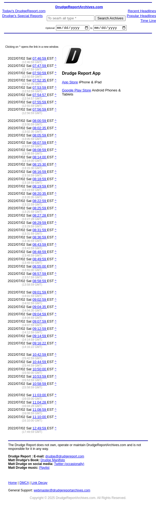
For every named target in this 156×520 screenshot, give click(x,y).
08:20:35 (40, 194)
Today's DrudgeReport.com (23, 11)
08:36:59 (40, 238)
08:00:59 (40, 121)
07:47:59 (40, 66)
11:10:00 (40, 418)
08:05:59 (40, 136)
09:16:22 (40, 344)
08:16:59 (40, 172)
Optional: (50, 29)
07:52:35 (40, 81)
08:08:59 (40, 151)
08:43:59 (40, 245)
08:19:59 (40, 187)
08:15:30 (40, 165)
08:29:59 (40, 223)
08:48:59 (40, 253)
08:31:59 (40, 231)
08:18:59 (40, 180)
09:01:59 (40, 293)
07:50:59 (40, 74)
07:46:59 (40, 59)
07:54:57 (40, 96)
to (91, 29)
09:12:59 (40, 329)
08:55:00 (40, 267)
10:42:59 (40, 355)
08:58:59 (40, 282)
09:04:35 (40, 308)
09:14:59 (40, 337)
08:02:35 (40, 129)
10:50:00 (40, 370)
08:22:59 (40, 202)
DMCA (24, 483)
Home (12, 483)
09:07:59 (40, 322)
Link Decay (39, 483)
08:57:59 (40, 274)
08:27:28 (40, 216)
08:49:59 (40, 260)
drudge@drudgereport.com (64, 457)
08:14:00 (40, 158)
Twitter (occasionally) (69, 465)
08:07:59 (40, 143)
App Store (70, 83)
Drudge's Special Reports (22, 16)
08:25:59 (40, 209)
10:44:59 (40, 363)
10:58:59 (40, 384)
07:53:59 (40, 88)
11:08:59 (40, 410)
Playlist (44, 468)
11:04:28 (40, 403)
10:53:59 (40, 377)
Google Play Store (76, 91)
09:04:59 (40, 315)
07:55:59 (40, 103)
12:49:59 (40, 429)
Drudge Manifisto (53, 461)
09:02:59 (40, 300)
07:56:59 (40, 110)
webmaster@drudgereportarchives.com (62, 491)
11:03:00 (40, 396)
